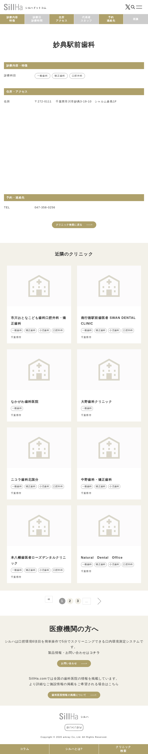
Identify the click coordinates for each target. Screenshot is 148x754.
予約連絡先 (111, 19)
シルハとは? (74, 748)
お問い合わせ (69, 663)
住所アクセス (61, 19)
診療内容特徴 (12, 19)
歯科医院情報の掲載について (69, 695)
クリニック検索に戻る (69, 224)
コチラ (95, 652)
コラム (24, 748)
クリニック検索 (123, 748)
